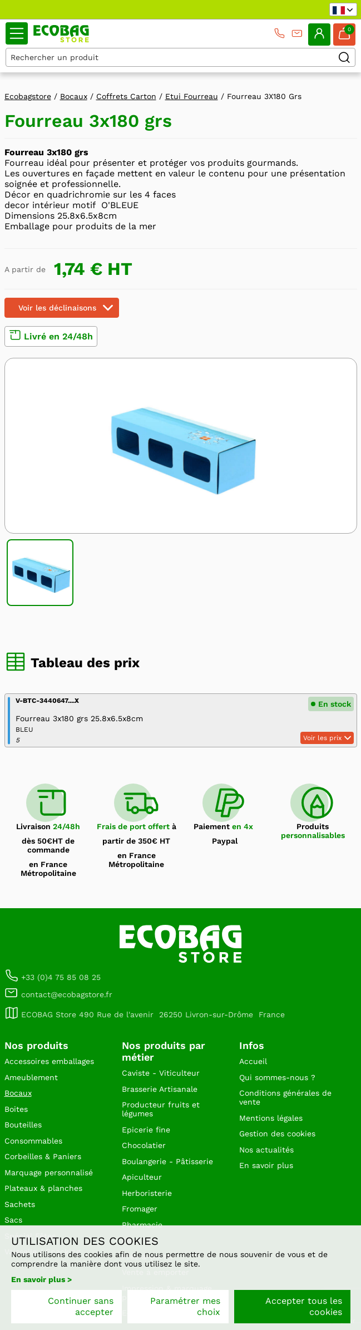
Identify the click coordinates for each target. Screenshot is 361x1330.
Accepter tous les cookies (303, 1306)
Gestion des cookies (277, 1133)
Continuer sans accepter (80, 1306)
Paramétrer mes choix (185, 1306)
